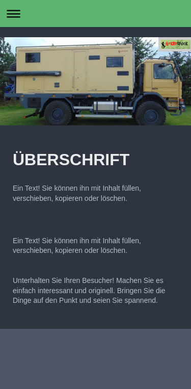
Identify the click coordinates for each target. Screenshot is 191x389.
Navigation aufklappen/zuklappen (95, 13)
